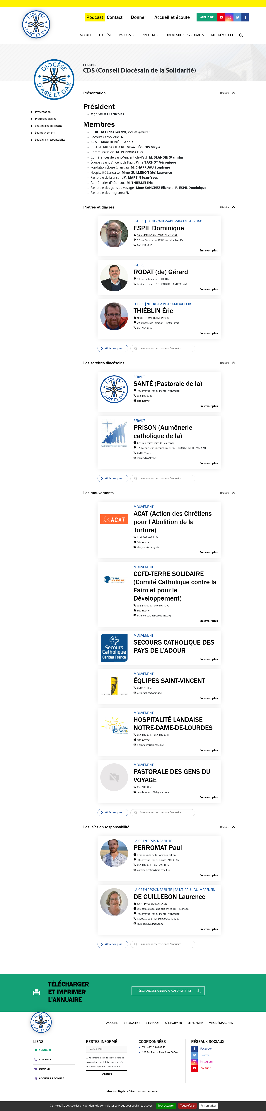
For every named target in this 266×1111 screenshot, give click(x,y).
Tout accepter (166, 1105)
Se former (195, 1028)
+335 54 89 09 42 (156, 1052)
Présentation (43, 112)
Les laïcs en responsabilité (50, 139)
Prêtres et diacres (45, 118)
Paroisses (126, 38)
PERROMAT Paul (158, 852)
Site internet (143, 402)
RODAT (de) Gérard (161, 272)
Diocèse (105, 38)
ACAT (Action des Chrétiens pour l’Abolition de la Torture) (173, 524)
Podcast (91, 19)
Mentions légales (116, 1096)
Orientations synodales (185, 38)
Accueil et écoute (49, 1083)
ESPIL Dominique (159, 228)
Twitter (200, 1060)
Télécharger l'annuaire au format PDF (169, 996)
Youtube (201, 1073)
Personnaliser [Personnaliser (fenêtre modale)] (208, 1105)
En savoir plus (209, 250)
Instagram (202, 1067)
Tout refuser (187, 1105)
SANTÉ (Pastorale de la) (168, 385)
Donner (42, 1074)
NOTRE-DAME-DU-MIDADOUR (152, 319)
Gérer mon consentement (144, 1096)
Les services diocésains (48, 126)
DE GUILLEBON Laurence (169, 901)
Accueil (86, 38)
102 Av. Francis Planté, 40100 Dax (160, 1058)
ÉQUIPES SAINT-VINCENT (169, 684)
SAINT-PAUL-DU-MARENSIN (150, 909)
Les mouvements (45, 132)
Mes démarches (223, 38)
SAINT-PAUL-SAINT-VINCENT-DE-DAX (156, 235)
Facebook (201, 1054)
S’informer (149, 38)
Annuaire (42, 1055)
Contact (42, 1064)
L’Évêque (152, 1028)
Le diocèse (132, 1028)
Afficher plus (111, 349)
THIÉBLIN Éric (153, 312)
